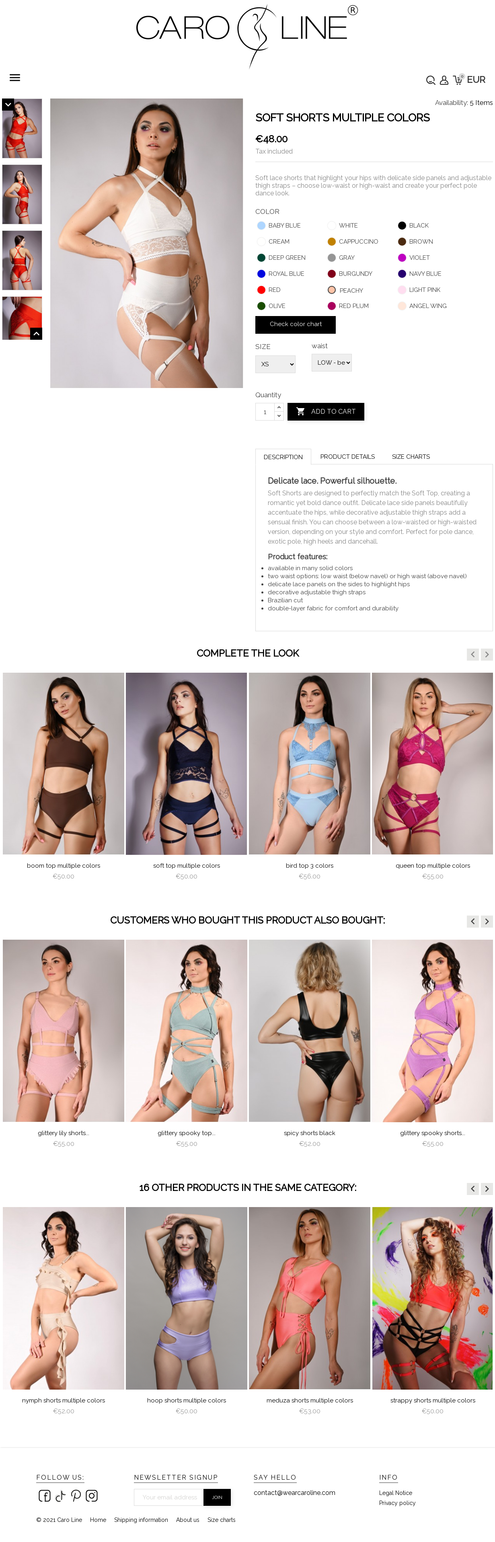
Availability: (451, 103)
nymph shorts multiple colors (63, 1400)
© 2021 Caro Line (59, 1520)
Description (283, 457)
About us (187, 1520)
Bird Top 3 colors (309, 865)
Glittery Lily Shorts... (63, 1133)
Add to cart (326, 412)
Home (98, 1520)
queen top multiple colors (433, 865)
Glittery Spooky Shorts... (432, 1133)
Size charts (411, 456)
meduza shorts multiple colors (310, 1400)
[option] (63, 784)
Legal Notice (395, 1493)
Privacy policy (397, 1503)
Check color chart (296, 324)
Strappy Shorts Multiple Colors (432, 1400)
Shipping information (141, 1520)
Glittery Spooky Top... (187, 1133)
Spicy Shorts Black (309, 1133)
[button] (473, 655)
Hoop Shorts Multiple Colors (186, 1400)
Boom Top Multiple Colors (63, 865)
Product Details (347, 456)
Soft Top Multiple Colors (186, 865)
